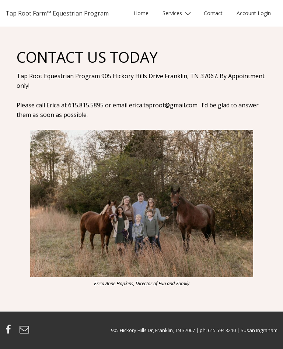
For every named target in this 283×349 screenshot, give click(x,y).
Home (141, 13)
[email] (25, 331)
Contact (213, 13)
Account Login (254, 13)
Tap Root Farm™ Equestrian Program (57, 13)
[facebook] (10, 331)
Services (178, 13)
